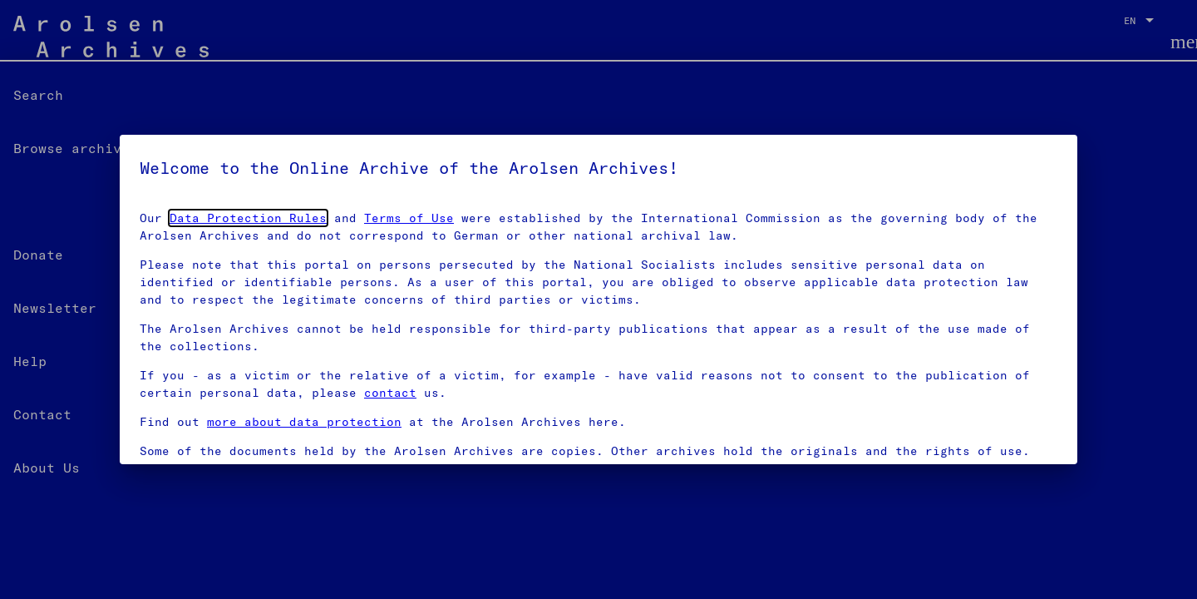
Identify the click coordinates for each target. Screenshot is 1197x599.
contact (390, 392)
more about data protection (304, 421)
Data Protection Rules (248, 217)
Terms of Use (409, 217)
